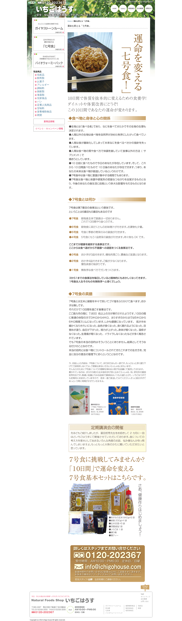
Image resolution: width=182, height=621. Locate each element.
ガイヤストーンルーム (113, 606)
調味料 (40, 88)
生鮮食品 (42, 98)
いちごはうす (68, 9)
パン (39, 101)
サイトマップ (145, 596)
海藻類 (40, 95)
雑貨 (39, 115)
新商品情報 (49, 121)
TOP (142, 594)
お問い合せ (145, 601)
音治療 (107, 608)
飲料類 (40, 78)
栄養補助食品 (44, 111)
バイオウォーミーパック (114, 613)
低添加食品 (129, 610)
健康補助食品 (130, 606)
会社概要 (144, 599)
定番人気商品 (44, 105)
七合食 (107, 610)
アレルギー (43, 84)
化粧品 (40, 74)
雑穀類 (40, 91)
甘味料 (40, 108)
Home (70, 21)
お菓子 (40, 81)
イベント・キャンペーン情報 (49, 128)
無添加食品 (129, 608)
